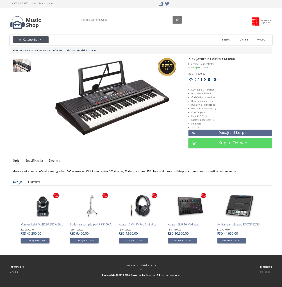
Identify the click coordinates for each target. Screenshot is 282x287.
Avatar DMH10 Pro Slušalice (137, 224)
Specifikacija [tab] (34, 160)
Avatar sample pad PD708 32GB (238, 224)
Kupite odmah (217, 143)
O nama (244, 39)
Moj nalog (265, 271)
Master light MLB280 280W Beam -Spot (47, 224)
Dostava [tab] (54, 160)
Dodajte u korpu (217, 133)
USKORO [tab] (34, 182)
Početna (228, 39)
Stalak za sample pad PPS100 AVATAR (95, 224)
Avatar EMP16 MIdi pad (183, 224)
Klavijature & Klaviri (23, 50)
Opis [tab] (16, 160)
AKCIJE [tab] (17, 182)
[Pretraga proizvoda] (125, 19)
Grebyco (150, 275)
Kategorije (30, 39)
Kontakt (261, 39)
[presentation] (257, 184)
